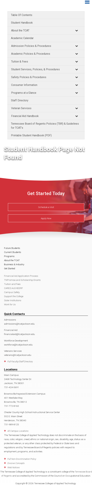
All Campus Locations (18, 431)
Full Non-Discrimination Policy (21, 459)
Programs (9, 256)
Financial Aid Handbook (25, 116)
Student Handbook (22, 22)
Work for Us (10, 304)
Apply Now (46, 218)
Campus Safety (12, 292)
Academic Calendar (22, 38)
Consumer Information (24, 85)
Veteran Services (21, 108)
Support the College (13, 296)
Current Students (12, 252)
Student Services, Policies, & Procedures (35, 69)
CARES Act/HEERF (13, 288)
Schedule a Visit (46, 207)
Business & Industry (14, 264)
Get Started (9, 268)
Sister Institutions (12, 300)
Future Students (12, 248)
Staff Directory (19, 100)
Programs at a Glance (23, 92)
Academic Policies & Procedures (30, 53)
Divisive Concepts (16, 463)
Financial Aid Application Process (21, 276)
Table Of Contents (21, 15)
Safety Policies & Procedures (28, 77)
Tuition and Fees (12, 284)
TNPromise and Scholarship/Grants (22, 280)
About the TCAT (20, 30)
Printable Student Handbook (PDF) (31, 135)
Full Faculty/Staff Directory (20, 361)
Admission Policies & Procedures (31, 46)
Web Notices (13, 467)
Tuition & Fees (19, 61)
